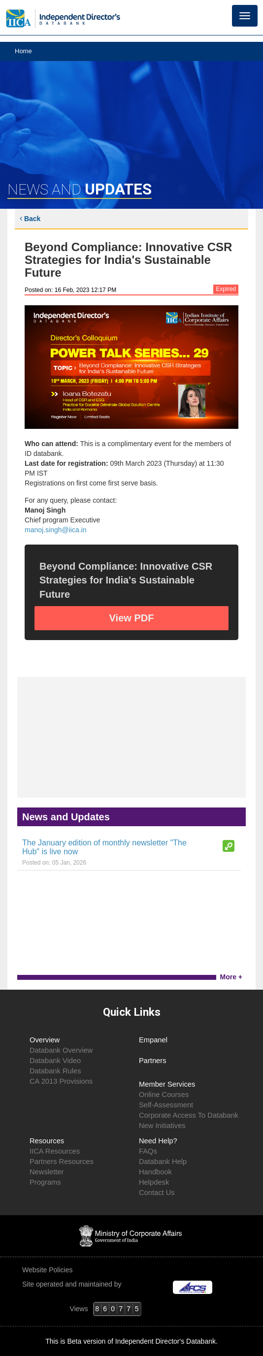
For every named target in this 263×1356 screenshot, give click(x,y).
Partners (152, 1061)
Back (30, 219)
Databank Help (163, 1161)
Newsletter (47, 1172)
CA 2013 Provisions (61, 1081)
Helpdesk (154, 1182)
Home (23, 51)
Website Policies (48, 1270)
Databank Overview (61, 1050)
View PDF (131, 618)
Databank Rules (55, 1071)
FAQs (148, 1151)
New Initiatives (162, 1126)
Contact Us (157, 1192)
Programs (45, 1182)
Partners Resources (62, 1161)
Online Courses (164, 1094)
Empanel (153, 1040)
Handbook (155, 1172)
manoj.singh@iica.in (56, 530)
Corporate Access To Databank (188, 1115)
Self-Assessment (166, 1105)
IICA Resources (55, 1151)
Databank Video (55, 1061)
